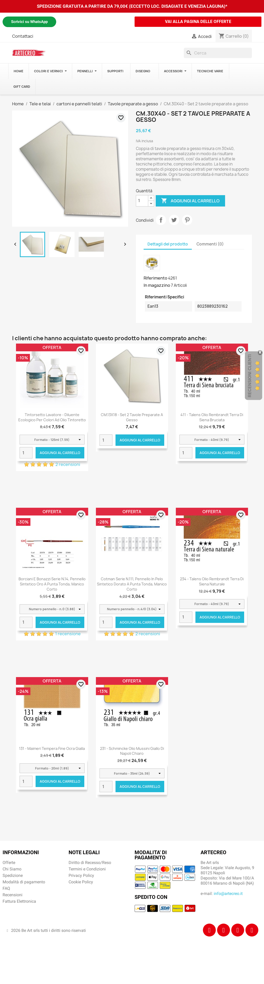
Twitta (174, 220)
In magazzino (157, 285)
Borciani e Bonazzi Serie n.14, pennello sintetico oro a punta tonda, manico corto (52, 584)
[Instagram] (223, 930)
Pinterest (187, 220)
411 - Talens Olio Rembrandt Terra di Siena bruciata (211, 417)
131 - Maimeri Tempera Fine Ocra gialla (52, 748)
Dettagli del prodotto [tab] (167, 244)
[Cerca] (218, 53)
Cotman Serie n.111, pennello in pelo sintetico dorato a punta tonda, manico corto (132, 584)
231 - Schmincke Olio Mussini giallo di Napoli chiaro (132, 751)
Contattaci (22, 36)
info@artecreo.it (228, 893)
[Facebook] (209, 930)
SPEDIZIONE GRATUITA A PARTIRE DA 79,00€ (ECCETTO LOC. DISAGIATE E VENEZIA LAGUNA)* (132, 6)
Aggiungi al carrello (190, 200)
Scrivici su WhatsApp (29, 21)
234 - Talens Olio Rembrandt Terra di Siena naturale (212, 581)
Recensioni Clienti (250, 375)
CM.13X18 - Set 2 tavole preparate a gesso (132, 417)
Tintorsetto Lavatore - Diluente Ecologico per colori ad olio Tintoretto (52, 417)
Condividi (161, 220)
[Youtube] (251, 930)
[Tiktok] (237, 930)
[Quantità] (142, 201)
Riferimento (155, 278)
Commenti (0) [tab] (210, 244)
